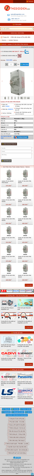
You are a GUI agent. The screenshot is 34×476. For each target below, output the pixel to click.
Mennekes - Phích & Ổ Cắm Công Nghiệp (24, 359)
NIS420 (25, 235)
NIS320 (9, 179)
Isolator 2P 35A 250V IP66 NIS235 (8, 238)
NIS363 (25, 254)
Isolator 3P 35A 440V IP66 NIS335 (24, 200)
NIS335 (25, 197)
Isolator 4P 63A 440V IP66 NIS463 (8, 200)
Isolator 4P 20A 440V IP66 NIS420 (24, 238)
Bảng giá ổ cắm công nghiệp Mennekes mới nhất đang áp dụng (8, 383)
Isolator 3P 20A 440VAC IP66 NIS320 (8, 182)
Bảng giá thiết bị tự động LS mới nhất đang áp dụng (8, 397)
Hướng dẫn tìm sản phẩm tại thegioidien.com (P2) (25, 322)
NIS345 (9, 273)
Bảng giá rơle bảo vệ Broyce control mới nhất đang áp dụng (25, 397)
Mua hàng (25, 64)
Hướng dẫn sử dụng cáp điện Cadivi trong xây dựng (8, 359)
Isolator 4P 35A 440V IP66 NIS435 (8, 219)
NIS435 (9, 216)
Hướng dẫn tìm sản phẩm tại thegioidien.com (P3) (8, 322)
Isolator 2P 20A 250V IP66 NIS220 (24, 276)
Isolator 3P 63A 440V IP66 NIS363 (24, 257)
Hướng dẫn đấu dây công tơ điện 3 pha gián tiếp (8, 345)
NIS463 (9, 197)
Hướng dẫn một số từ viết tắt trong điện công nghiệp (25, 345)
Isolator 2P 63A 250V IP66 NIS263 (8, 257)
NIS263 (9, 254)
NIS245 (25, 179)
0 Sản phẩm (18, 24)
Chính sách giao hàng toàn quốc (24, 308)
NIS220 (25, 273)
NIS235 (9, 235)
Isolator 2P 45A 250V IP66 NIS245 (24, 182)
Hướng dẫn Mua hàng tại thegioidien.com (7, 308)
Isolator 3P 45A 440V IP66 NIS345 (8, 276)
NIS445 (25, 216)
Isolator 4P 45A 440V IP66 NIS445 (24, 219)
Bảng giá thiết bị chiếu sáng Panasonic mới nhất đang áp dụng (25, 383)
